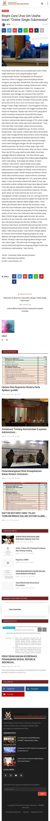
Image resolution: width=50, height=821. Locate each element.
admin (6, 24)
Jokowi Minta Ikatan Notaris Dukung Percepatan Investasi (25, 309)
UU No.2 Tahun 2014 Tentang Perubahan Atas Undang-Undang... (30, 549)
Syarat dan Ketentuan (13, 812)
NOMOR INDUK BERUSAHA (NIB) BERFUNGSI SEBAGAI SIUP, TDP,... (28, 538)
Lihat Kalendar (15, 609)
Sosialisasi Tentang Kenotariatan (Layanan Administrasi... (24, 431)
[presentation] (40, 629)
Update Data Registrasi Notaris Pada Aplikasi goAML (21, 389)
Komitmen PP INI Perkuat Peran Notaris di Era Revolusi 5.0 (31, 749)
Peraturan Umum (9, 628)
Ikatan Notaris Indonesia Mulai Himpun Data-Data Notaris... (30, 760)
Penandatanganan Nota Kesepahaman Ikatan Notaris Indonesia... (22, 472)
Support (26, 812)
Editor (3, 394)
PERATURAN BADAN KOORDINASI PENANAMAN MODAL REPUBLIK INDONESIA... (19, 659)
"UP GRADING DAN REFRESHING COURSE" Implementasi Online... (28, 739)
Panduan (5, 11)
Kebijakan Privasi (37, 812)
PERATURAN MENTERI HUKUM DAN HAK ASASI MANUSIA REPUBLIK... (30, 572)
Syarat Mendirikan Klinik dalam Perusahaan (27, 584)
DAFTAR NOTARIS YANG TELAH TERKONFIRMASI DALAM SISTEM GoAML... (24, 515)
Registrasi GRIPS (22, 560)
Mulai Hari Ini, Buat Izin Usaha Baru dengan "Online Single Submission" (25, 299)
